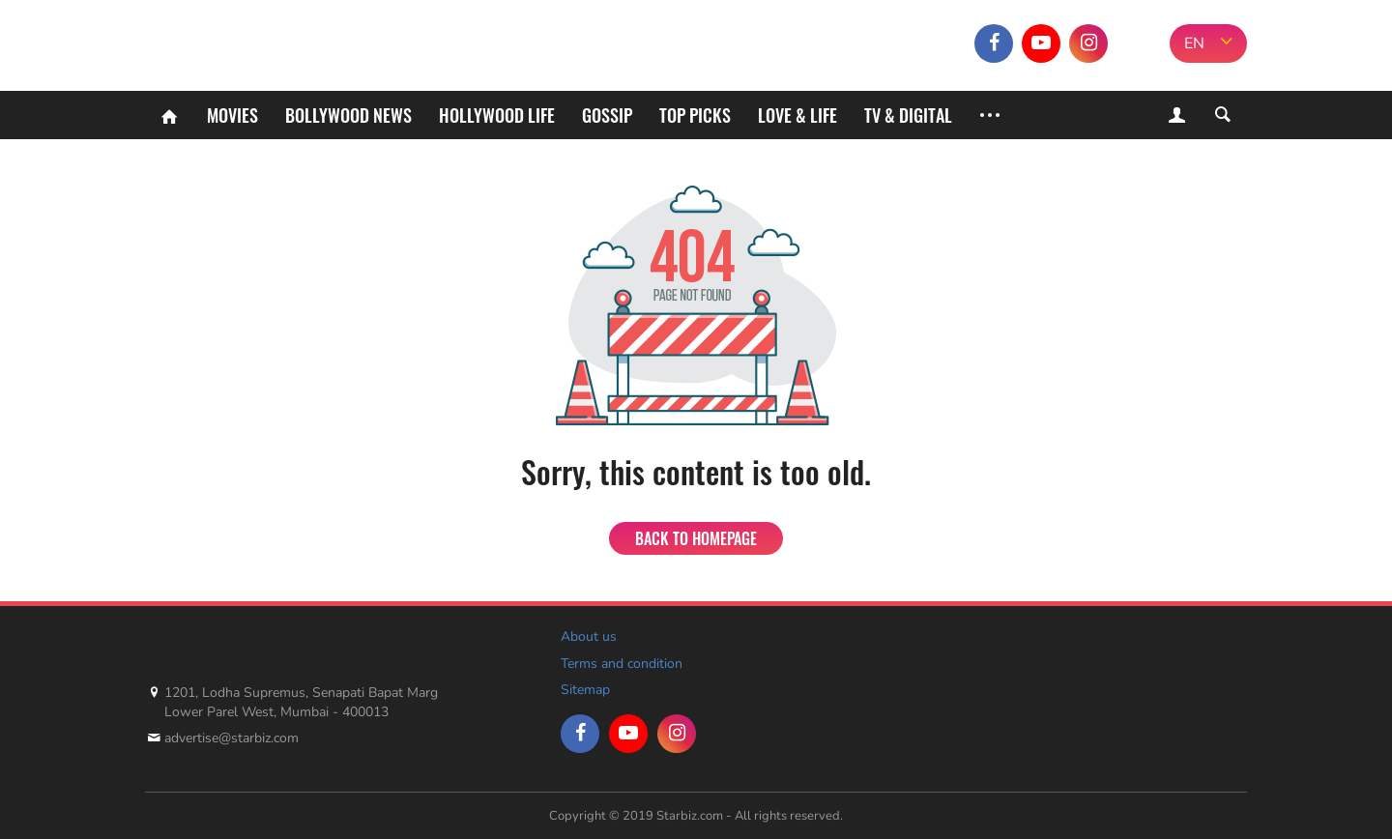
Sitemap (585, 689)
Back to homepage (696, 538)
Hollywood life (497, 115)
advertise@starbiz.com (231, 738)
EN (1194, 43)
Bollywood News (348, 115)
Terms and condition (621, 663)
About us (589, 636)
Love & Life (797, 115)
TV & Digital (908, 115)
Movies (232, 115)
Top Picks (695, 115)
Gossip (607, 115)
